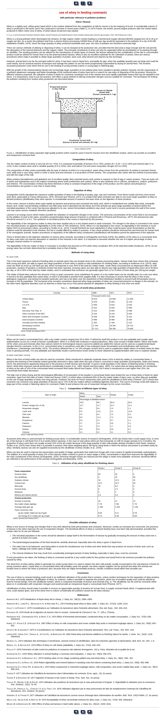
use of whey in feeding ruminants (83, 12)
